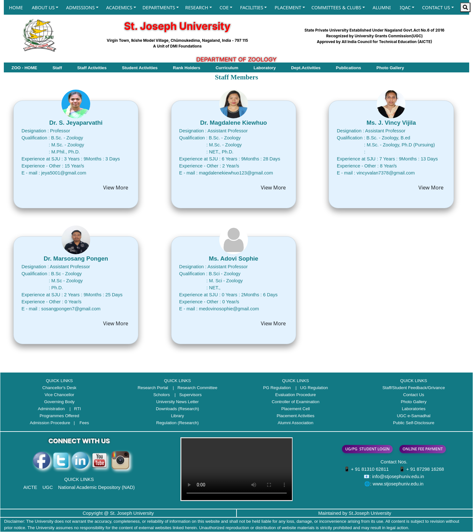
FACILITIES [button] (251, 7)
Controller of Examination (295, 401)
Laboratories (414, 408)
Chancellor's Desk (59, 387)
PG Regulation (277, 387)
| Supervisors (186, 394)
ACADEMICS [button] (119, 7)
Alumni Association (295, 422)
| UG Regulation (310, 387)
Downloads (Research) (177, 408)
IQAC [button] (405, 7)
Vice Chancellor (59, 394)
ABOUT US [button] (43, 7)
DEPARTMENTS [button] (158, 7)
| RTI (73, 408)
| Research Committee (193, 387)
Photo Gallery (413, 401)
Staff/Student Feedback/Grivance (413, 387)
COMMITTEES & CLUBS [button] (336, 7)
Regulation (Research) (177, 422)
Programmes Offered (59, 415)
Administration (51, 408)
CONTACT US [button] (436, 7)
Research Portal (153, 387)
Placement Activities (296, 415)
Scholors (161, 394)
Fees (84, 422)
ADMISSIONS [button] (80, 7)
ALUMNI (382, 7)
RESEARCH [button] (196, 7)
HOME (16, 7)
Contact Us (413, 394)
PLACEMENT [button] (287, 7)
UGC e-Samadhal (413, 415)
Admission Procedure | (54, 422)
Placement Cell (295, 408)
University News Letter (177, 401)
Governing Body (59, 401)
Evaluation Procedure (295, 394)
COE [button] (224, 7)
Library (177, 415)
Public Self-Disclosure (413, 422)
